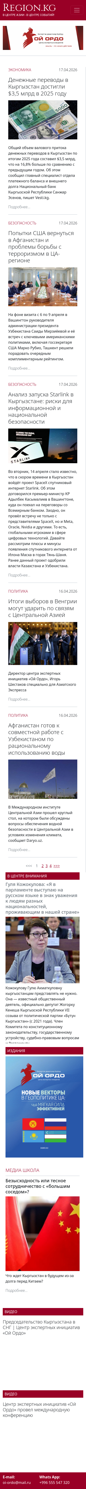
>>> (56, 865)
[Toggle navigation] (76, 10)
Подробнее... (19, 206)
